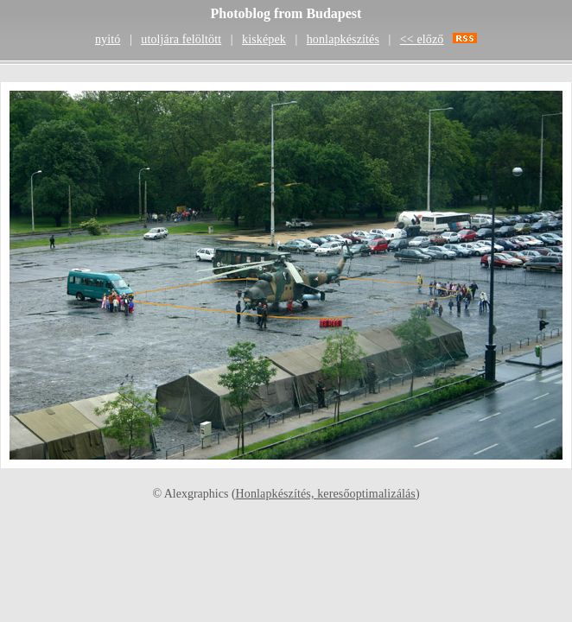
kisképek (264, 39)
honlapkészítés (343, 39)
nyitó (107, 39)
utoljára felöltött (181, 39)
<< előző (422, 39)
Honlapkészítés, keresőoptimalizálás (326, 493)
